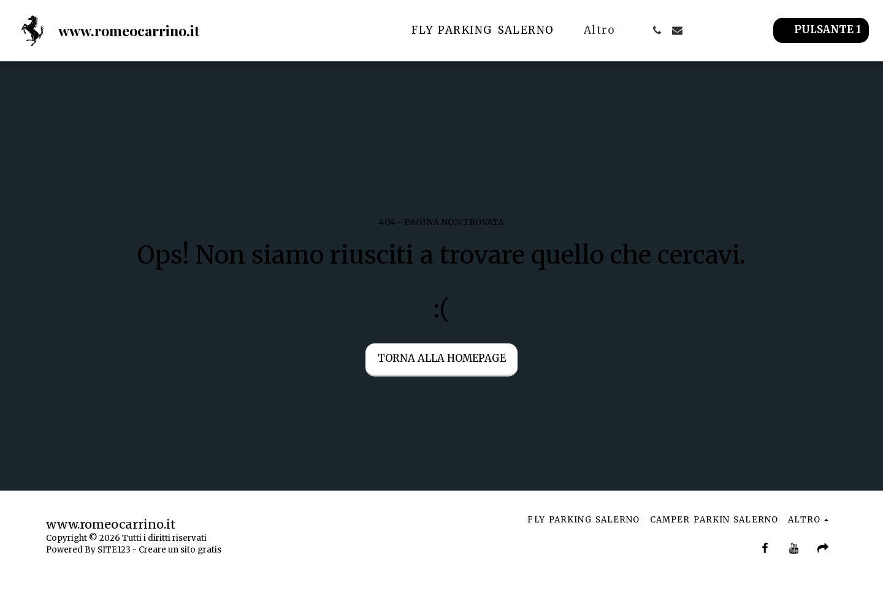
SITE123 (114, 550)
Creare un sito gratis (180, 550)
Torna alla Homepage (442, 358)
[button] (657, 30)
